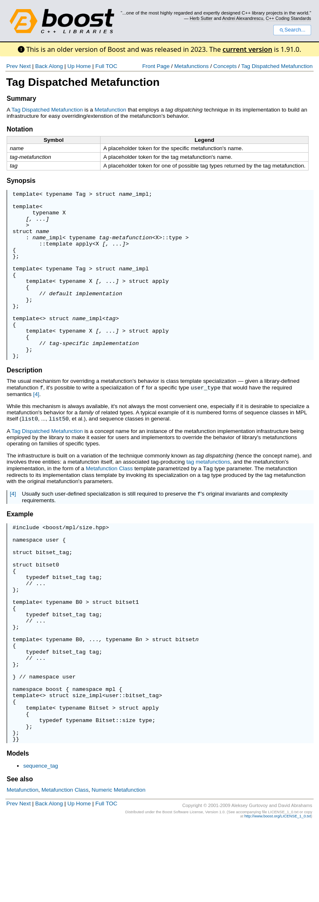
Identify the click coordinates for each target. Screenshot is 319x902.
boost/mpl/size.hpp (76, 561)
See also (20, 855)
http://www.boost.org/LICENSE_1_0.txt (277, 893)
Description (24, 403)
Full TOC (106, 66)
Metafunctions (191, 66)
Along (56, 66)
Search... (292, 30)
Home (83, 66)
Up (70, 66)
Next (24, 66)
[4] (36, 427)
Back (41, 66)
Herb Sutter (201, 18)
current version (247, 49)
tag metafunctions (208, 494)
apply (84, 254)
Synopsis (21, 180)
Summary (21, 98)
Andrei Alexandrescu (242, 18)
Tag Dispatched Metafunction (277, 66)
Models (18, 830)
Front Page (155, 66)
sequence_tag (40, 842)
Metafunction (110, 110)
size (128, 793)
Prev (11, 66)
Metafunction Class (109, 501)
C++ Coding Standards (288, 18)
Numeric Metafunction (118, 866)
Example (20, 547)
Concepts (225, 66)
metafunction (132, 247)
